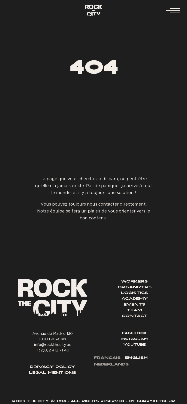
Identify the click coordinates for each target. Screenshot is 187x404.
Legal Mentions (52, 373)
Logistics (134, 293)
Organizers (135, 287)
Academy (134, 299)
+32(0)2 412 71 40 (52, 350)
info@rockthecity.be (52, 344)
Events (134, 305)
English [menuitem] (136, 358)
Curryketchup (156, 401)
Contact (135, 316)
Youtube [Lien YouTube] (135, 345)
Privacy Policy (52, 367)
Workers (134, 282)
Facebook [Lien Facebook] (134, 333)
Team (134, 310)
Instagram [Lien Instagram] (134, 339)
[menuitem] (107, 358)
